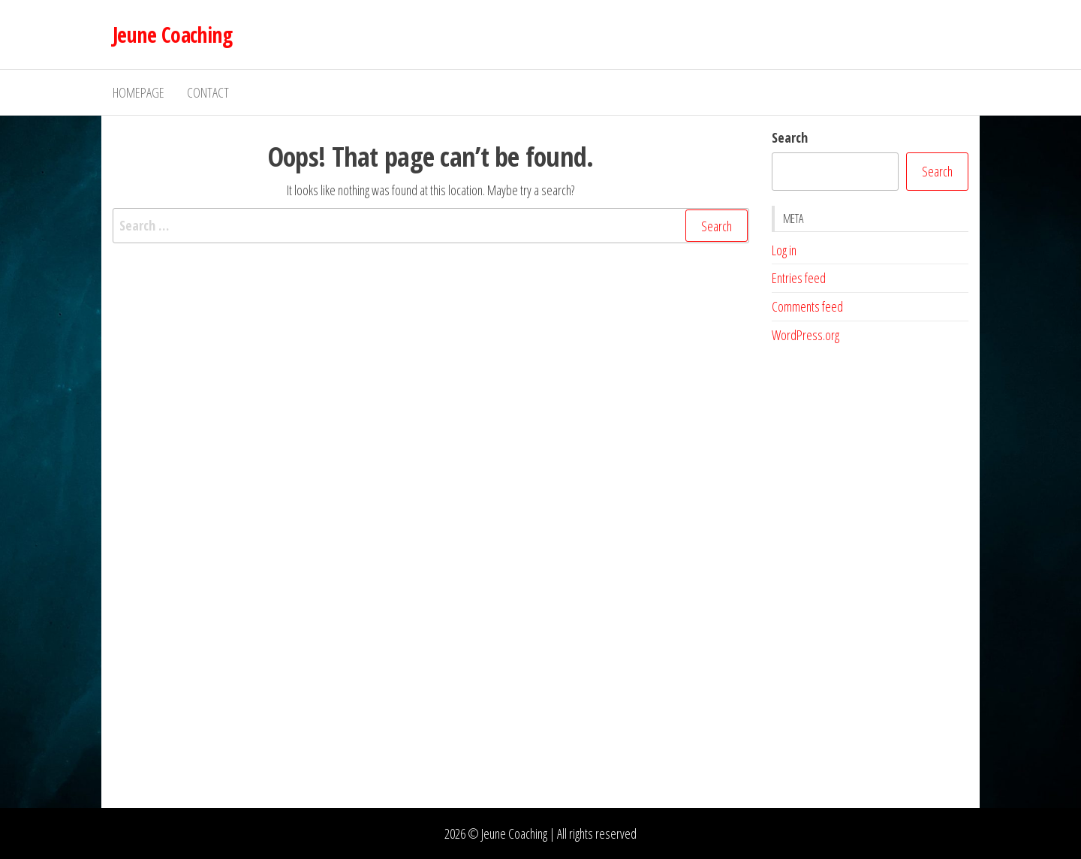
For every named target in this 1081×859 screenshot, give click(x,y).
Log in (784, 250)
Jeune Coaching (172, 34)
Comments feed (807, 306)
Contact (208, 92)
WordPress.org (805, 335)
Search (790, 137)
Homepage (138, 92)
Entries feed (799, 278)
